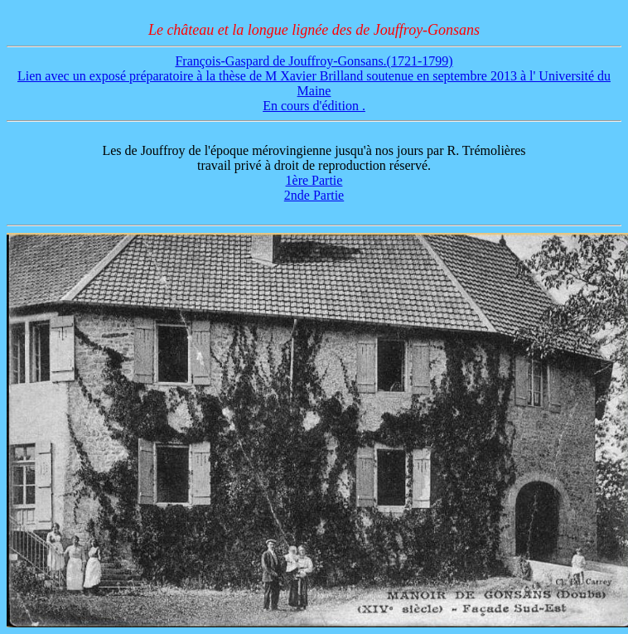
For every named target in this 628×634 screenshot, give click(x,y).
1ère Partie (314, 180)
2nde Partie (314, 195)
